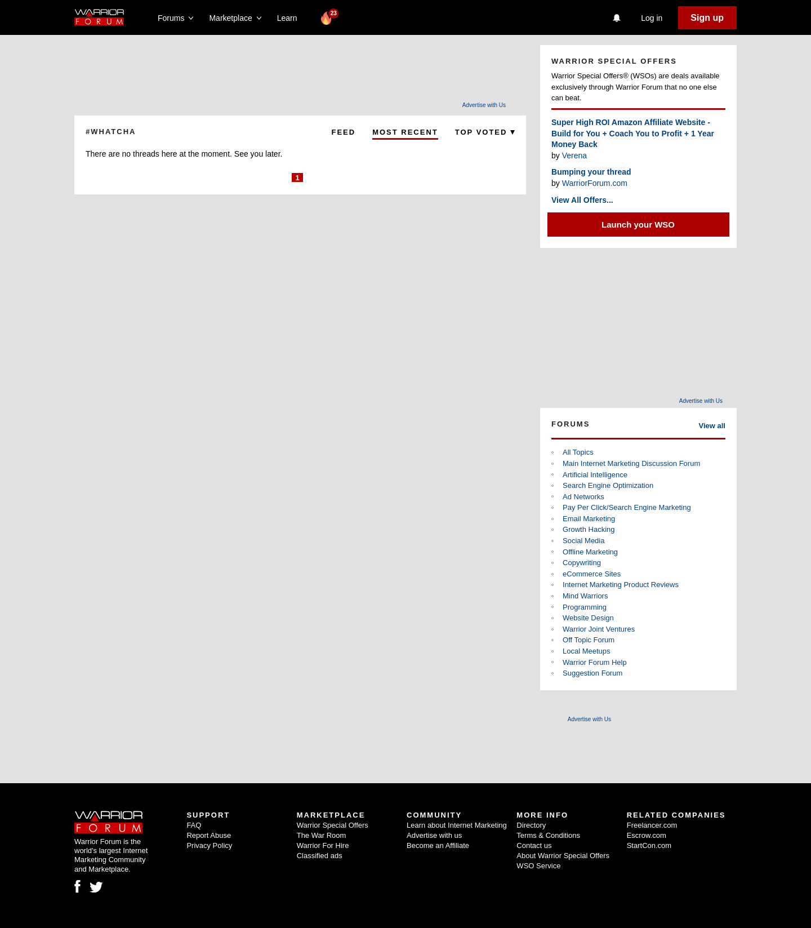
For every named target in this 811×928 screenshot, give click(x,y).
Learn (290, 18)
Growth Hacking (588, 529)
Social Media (583, 540)
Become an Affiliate (438, 845)
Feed (343, 132)
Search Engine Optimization (608, 485)
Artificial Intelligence (595, 474)
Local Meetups (587, 651)
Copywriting (582, 562)
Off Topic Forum (588, 640)
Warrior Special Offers (332, 825)
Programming (585, 607)
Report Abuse (208, 835)
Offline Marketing (590, 552)
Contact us (533, 845)
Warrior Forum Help (595, 662)
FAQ (193, 825)
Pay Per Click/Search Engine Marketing (627, 507)
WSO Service (538, 866)
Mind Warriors (585, 596)
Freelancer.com (652, 825)
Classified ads (319, 855)
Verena (574, 155)
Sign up (707, 18)
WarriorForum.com (594, 183)
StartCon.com (649, 845)
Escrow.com (646, 835)
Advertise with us (434, 835)
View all (712, 425)
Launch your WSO (638, 224)
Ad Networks (583, 496)
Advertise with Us (484, 105)
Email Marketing (589, 518)
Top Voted (485, 132)
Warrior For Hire (323, 845)
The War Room (321, 835)
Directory (531, 825)
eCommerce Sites (592, 574)
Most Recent (405, 132)
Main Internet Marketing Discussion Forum (631, 463)
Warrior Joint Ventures (599, 629)
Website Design (588, 618)
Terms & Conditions (548, 835)
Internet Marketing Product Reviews (621, 584)
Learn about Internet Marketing (457, 825)
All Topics (578, 452)
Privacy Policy (209, 845)
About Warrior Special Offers (562, 855)
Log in (651, 18)
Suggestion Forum (592, 673)
